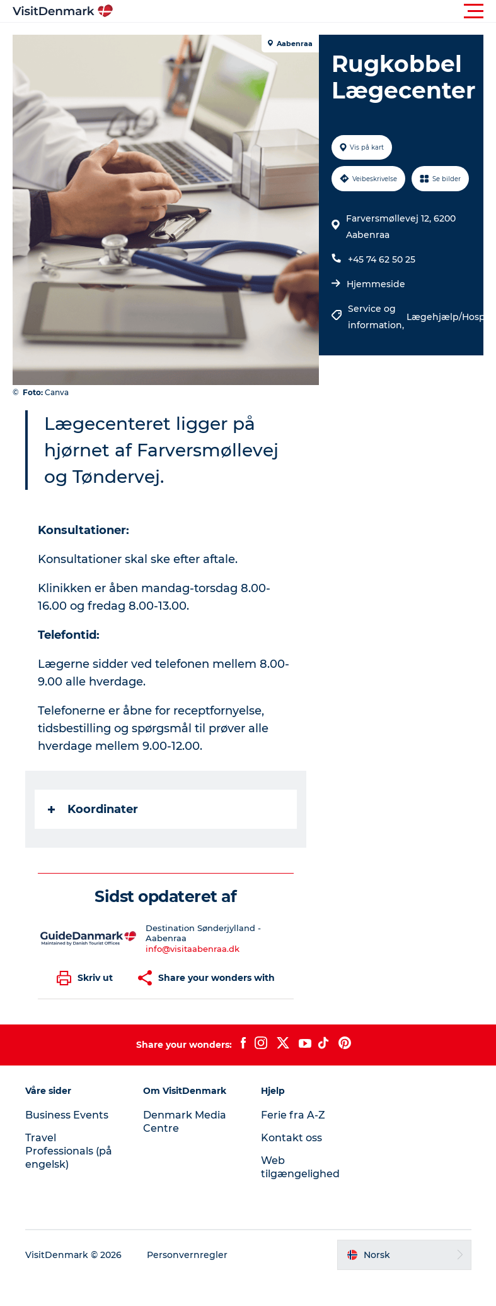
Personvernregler (187, 1255)
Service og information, (377, 317)
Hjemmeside (376, 284)
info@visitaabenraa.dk (192, 949)
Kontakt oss (291, 1138)
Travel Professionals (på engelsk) (68, 1151)
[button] (304, 11)
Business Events (66, 1115)
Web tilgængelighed (300, 1167)
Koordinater (93, 809)
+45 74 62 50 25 (381, 259)
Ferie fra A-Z (293, 1115)
